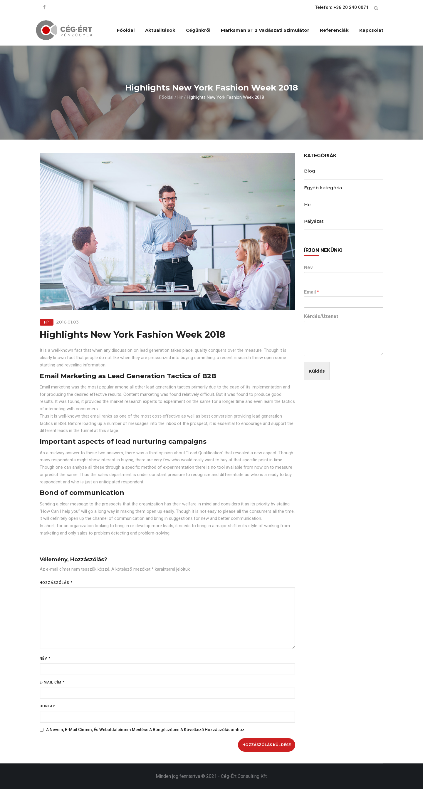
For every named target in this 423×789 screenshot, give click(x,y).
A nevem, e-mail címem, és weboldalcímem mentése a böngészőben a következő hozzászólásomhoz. (146, 729)
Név (45, 658)
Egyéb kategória (323, 187)
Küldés (317, 371)
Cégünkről (198, 30)
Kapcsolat (371, 30)
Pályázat (313, 221)
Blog (309, 171)
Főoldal (126, 30)
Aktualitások (160, 30)
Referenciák (334, 30)
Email (311, 292)
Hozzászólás (56, 583)
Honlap (48, 706)
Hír (180, 97)
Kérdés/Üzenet (321, 316)
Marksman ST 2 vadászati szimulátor (265, 30)
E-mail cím (52, 682)
